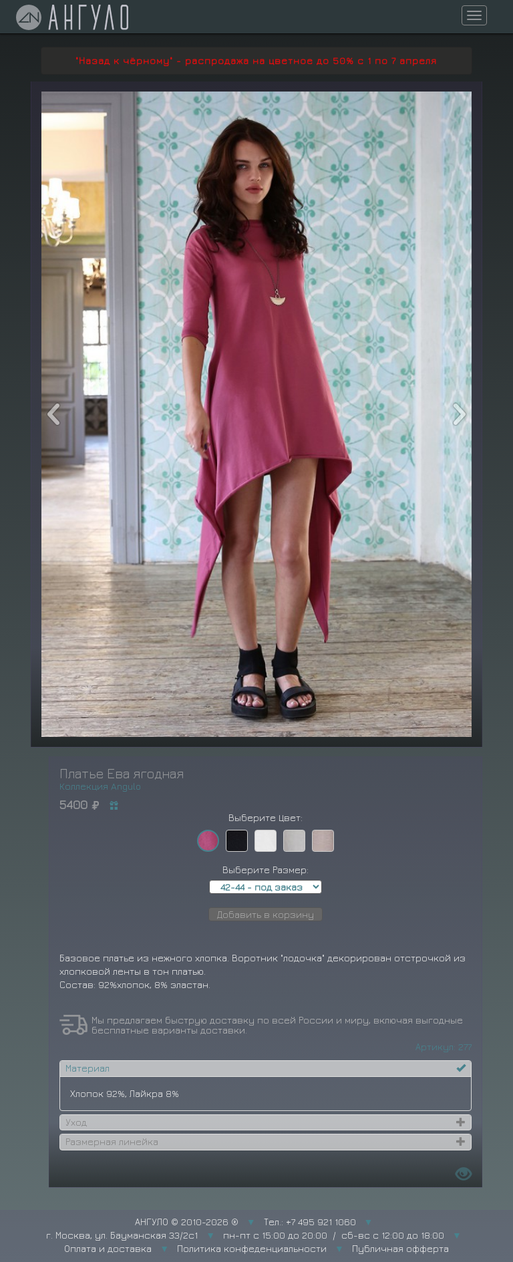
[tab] (265, 1068)
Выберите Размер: (265, 869)
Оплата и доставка (108, 1248)
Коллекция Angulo (100, 786)
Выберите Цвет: (265, 817)
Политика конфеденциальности (252, 1248)
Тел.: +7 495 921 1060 (310, 1221)
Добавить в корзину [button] (265, 914)
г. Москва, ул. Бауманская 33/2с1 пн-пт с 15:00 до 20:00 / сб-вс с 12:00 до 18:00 (245, 1235)
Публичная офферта (400, 1248)
